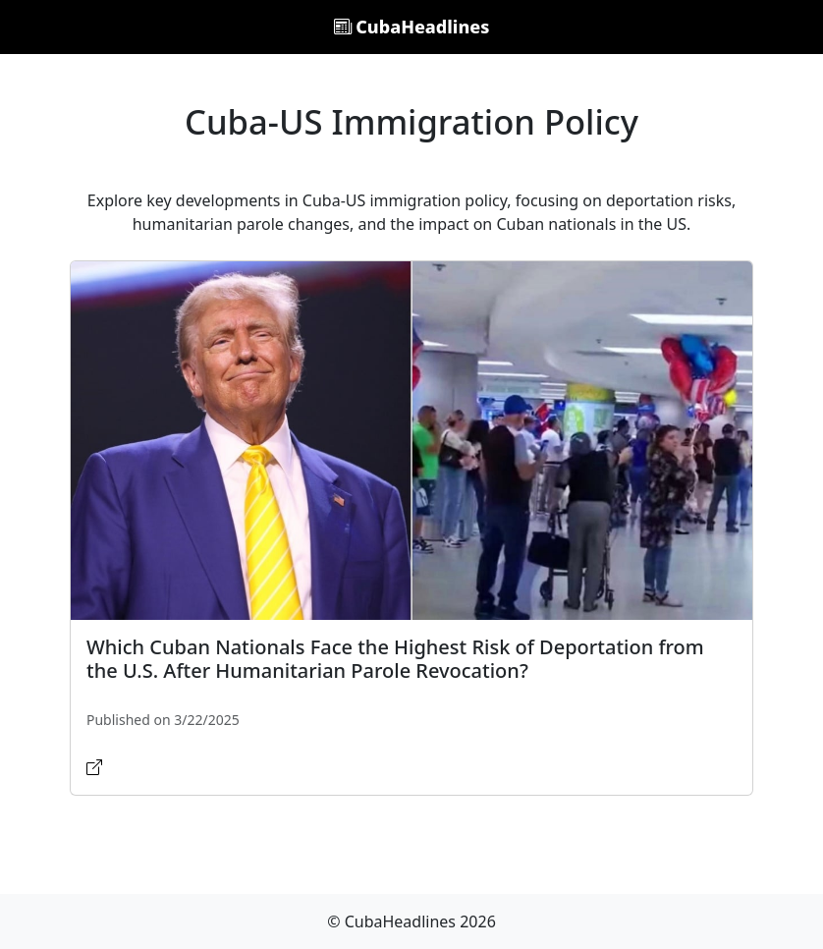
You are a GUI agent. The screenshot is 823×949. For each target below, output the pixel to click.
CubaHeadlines (412, 26)
